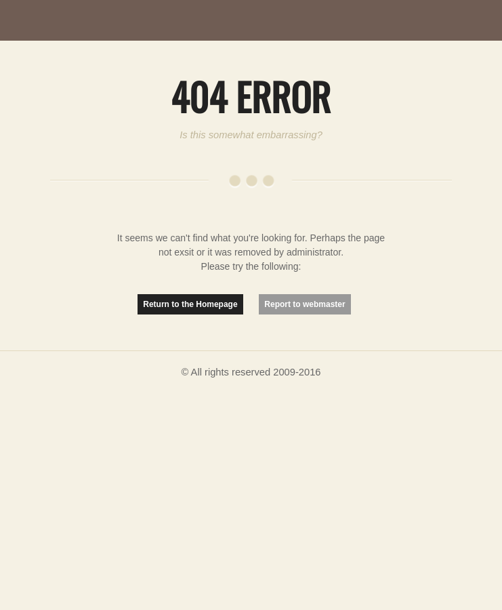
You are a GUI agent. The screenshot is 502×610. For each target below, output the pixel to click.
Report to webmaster (304, 304)
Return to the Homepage (190, 304)
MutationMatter (74, 20)
